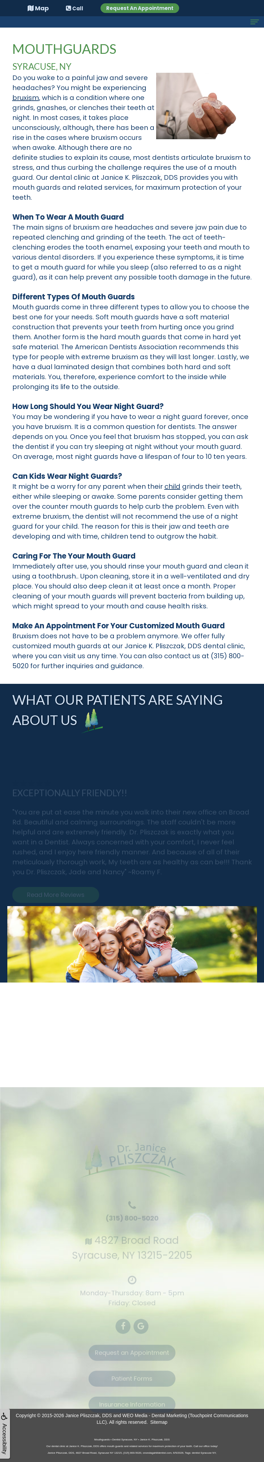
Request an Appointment (132, 1357)
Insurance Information (132, 1409)
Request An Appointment (139, 8)
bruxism (25, 97)
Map (38, 8)
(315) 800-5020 (132, 1222)
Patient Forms (132, 1383)
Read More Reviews (56, 899)
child (172, 486)
